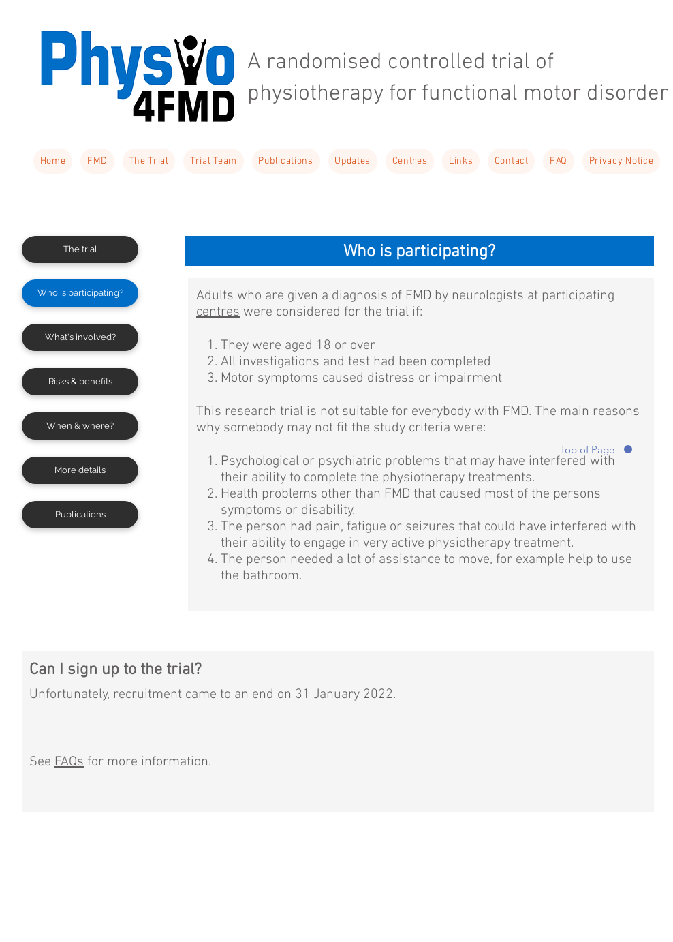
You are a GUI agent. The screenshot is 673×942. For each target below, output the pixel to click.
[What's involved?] (80, 337)
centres (218, 312)
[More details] (80, 470)
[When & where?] (80, 426)
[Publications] (80, 514)
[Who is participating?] (80, 293)
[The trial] (80, 249)
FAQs (69, 762)
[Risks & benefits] (80, 381)
